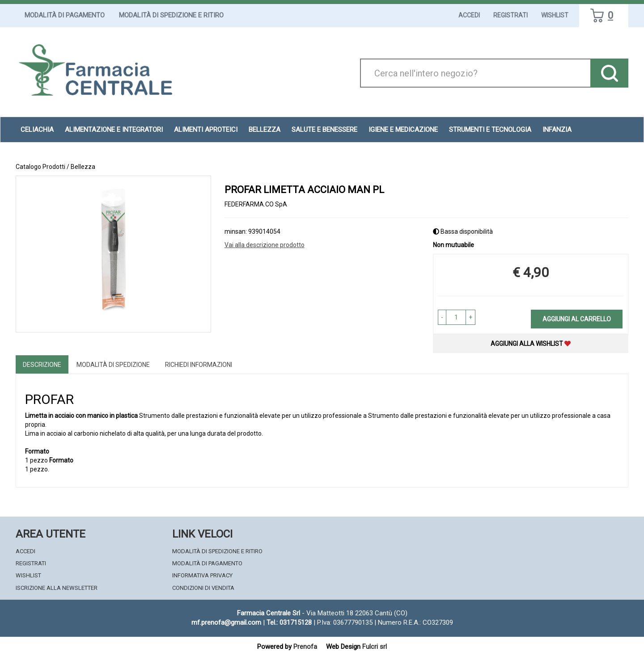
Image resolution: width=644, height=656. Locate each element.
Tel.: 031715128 (289, 622)
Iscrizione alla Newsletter (56, 588)
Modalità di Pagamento (65, 15)
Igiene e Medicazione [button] (403, 130)
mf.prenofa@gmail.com (226, 622)
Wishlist (554, 15)
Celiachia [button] (37, 130)
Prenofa (305, 647)
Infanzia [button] (557, 130)
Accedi (469, 15)
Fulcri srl (374, 647)
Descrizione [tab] (42, 364)
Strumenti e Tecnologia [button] (490, 130)
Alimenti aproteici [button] (205, 130)
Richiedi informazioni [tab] (198, 364)
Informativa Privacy (202, 575)
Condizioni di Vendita (203, 588)
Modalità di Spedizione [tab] (113, 364)
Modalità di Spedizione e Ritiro (171, 15)
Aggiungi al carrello (576, 319)
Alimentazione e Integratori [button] (114, 130)
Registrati (510, 15)
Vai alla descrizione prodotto (265, 244)
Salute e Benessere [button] (324, 130)
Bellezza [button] (264, 130)
